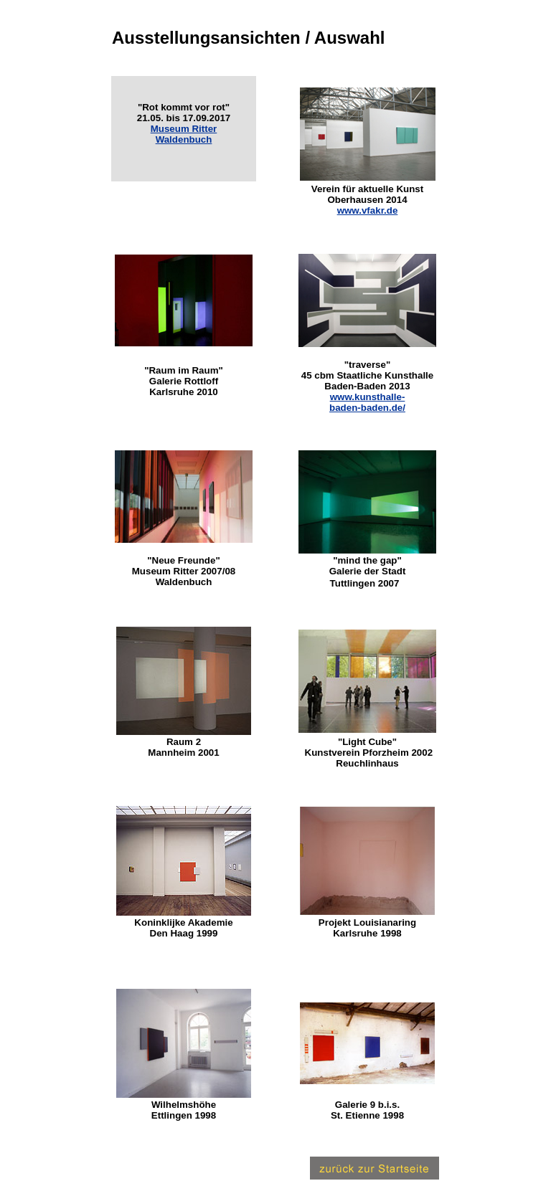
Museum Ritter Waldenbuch (184, 134)
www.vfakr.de (367, 210)
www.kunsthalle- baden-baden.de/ (367, 402)
